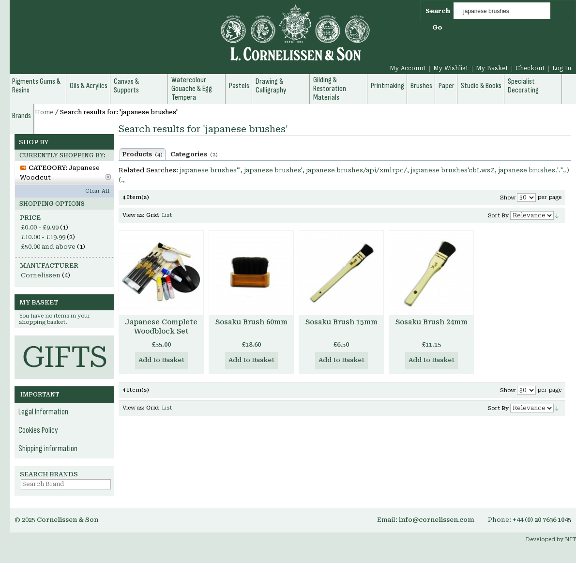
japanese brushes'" (210, 170)
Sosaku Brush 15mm (341, 322)
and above (48, 246)
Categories (194, 154)
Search (437, 11)
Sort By (498, 216)
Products (142, 154)
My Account (408, 68)
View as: (133, 215)
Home (44, 112)
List (167, 215)
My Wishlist (451, 68)
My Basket (492, 68)
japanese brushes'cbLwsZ (452, 170)
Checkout (530, 68)
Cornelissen (41, 275)
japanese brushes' (273, 170)
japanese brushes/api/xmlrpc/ (356, 170)
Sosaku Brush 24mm (431, 322)
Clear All (97, 191)
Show (507, 198)
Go (437, 27)
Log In (561, 68)
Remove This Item (108, 177)
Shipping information (47, 449)
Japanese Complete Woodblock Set (161, 326)
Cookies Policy (38, 430)
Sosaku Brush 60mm (251, 322)
